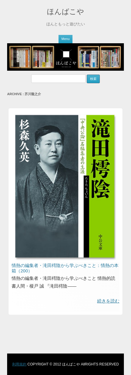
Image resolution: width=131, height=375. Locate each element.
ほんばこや (65, 11)
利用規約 (19, 364)
